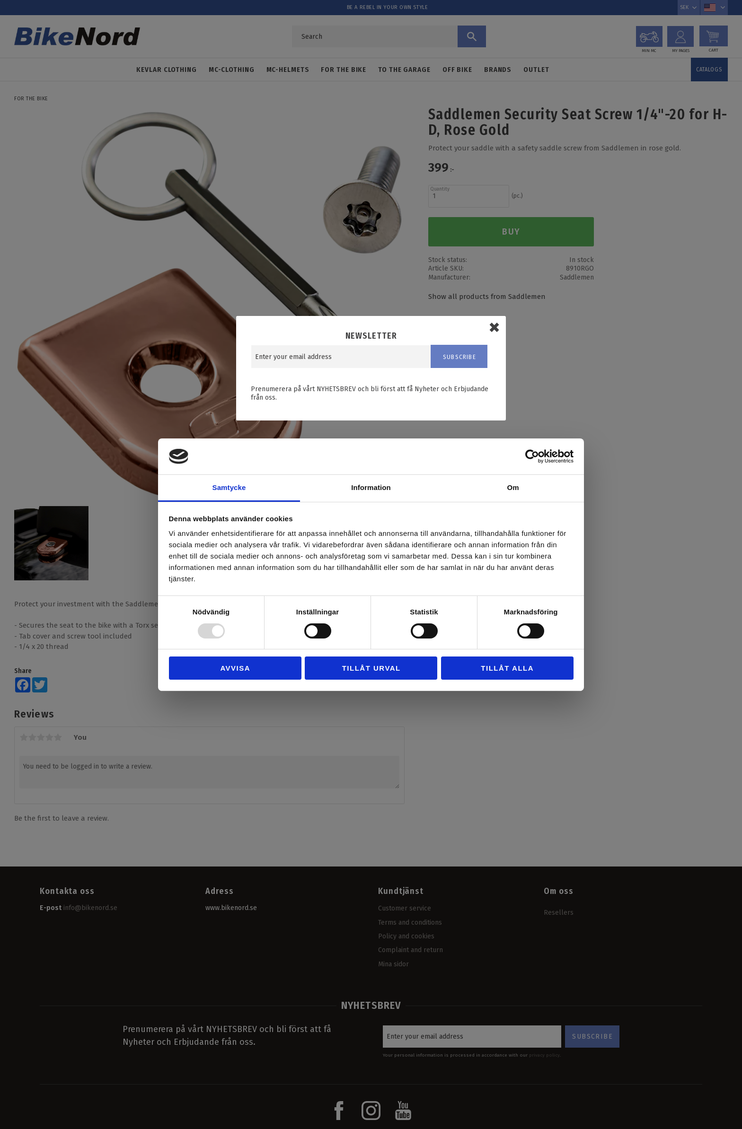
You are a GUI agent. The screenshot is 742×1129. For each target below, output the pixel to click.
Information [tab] (371, 487)
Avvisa (235, 668)
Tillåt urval (371, 668)
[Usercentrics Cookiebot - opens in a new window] (532, 456)
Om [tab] (513, 487)
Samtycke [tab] (229, 487)
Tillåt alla (507, 668)
